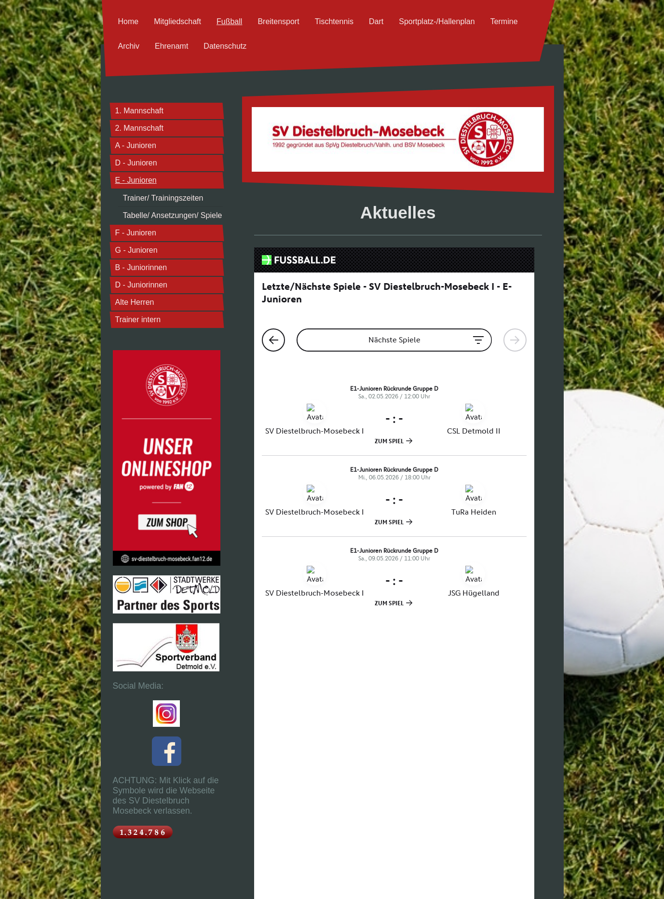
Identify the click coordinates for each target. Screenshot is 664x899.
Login (549, 877)
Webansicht (543, 883)
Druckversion (127, 880)
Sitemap (154, 880)
